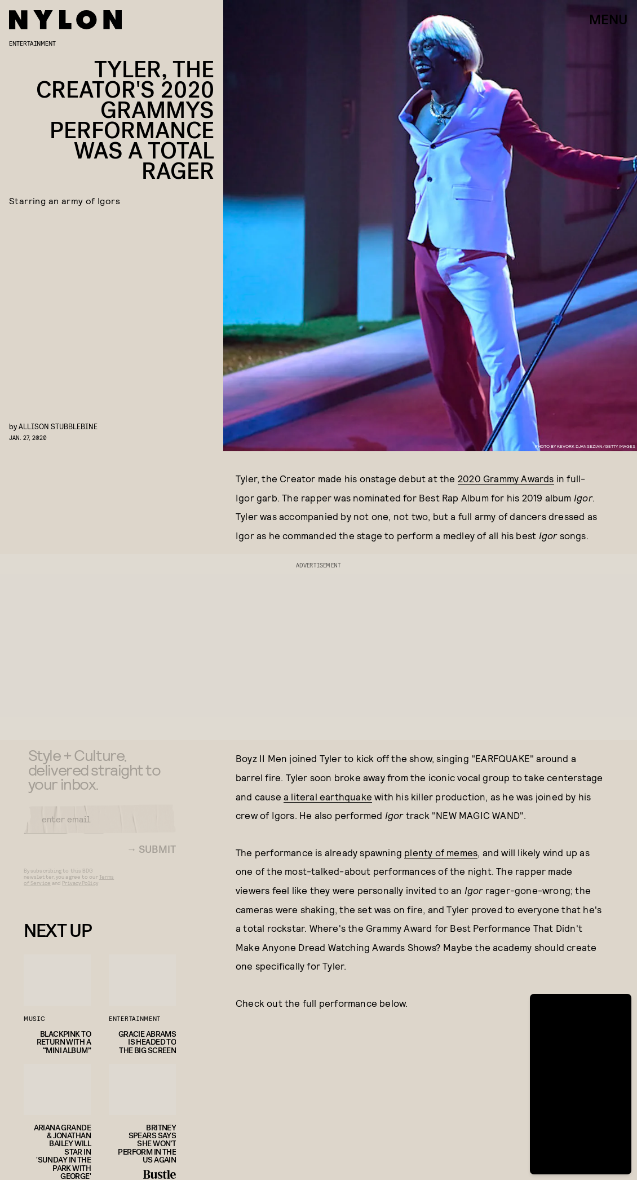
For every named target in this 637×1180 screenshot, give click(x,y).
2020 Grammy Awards (506, 478)
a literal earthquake (328, 796)
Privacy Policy (80, 890)
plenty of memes (440, 852)
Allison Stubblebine (58, 426)
